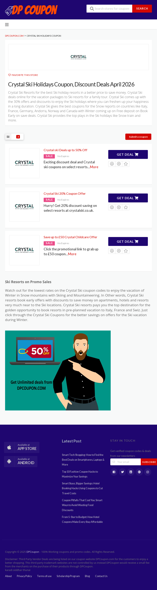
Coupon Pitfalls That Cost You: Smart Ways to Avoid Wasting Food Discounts (82, 505)
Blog (87, 576)
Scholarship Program (68, 576)
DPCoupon (32, 552)
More (94, 167)
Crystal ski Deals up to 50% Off (65, 150)
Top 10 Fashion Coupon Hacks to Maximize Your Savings (80, 474)
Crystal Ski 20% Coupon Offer (65, 193)
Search (142, 8)
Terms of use (44, 576)
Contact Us (101, 576)
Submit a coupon (138, 136)
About (8, 576)
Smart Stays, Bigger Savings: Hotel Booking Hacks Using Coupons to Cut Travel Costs (82, 488)
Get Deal (128, 154)
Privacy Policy (24, 576)
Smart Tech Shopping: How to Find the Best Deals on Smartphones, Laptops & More (83, 459)
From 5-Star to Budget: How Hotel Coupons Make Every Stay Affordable (82, 519)
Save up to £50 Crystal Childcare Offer (70, 237)
